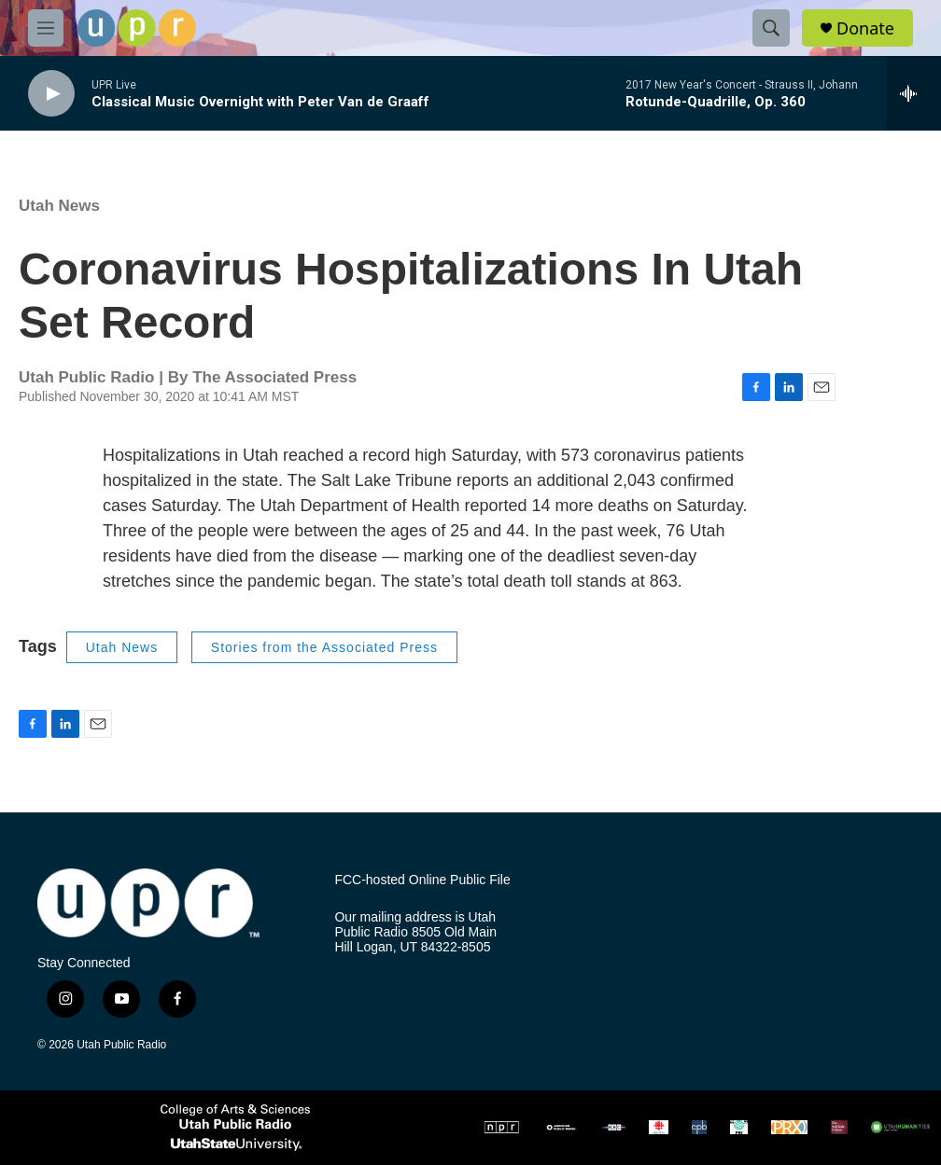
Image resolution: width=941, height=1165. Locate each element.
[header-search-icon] (771, 28)
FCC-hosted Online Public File (422, 880)
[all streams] (913, 93)
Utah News (59, 206)
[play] (51, 93)
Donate (865, 28)
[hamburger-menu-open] (45, 28)
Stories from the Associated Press (324, 647)
